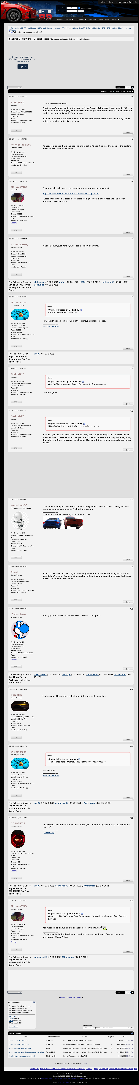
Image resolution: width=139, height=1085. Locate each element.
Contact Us (34, 1069)
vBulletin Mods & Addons (76, 1078)
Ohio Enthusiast (21, 144)
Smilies (11, 1019)
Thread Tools (106, 91)
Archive (89, 1069)
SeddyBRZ (17, 102)
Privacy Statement (101, 1069)
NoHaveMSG (19, 186)
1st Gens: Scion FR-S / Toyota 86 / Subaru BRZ (88, 28)
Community (81, 19)
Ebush (15, 572)
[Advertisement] (86, 62)
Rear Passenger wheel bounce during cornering (26, 1052)
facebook (132, 2)
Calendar (92, 19)
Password (61, 11)
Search (115, 19)
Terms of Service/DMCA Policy (121, 1069)
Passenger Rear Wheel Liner (19, 1040)
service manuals (51, 326)
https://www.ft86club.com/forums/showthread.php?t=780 (71, 193)
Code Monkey (19, 244)
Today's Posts (104, 19)
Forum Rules (13, 1027)
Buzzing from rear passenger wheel (22, 1056)
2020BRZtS (18, 823)
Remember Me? (85, 8)
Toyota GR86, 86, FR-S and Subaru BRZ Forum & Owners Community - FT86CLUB (40, 28)
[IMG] (11, 1021)
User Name (62, 8)
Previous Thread (66, 997)
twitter (124, 2)
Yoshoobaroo (19, 614)
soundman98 (19, 505)
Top (135, 1069)
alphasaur (39, 282)
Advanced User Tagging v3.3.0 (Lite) (53, 1078)
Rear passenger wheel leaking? (20, 1048)
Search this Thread (123, 91)
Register (60, 19)
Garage (69, 19)
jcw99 (37, 354)
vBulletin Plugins (63, 1082)
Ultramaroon (18, 302)
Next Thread (77, 997)
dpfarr (62, 282)
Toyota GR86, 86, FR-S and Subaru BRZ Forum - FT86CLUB (62, 1069)
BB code (12, 1016)
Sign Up (23, 66)
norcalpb (66, 674)
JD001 (83, 282)
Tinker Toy (49, 832)
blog (119, 2)
